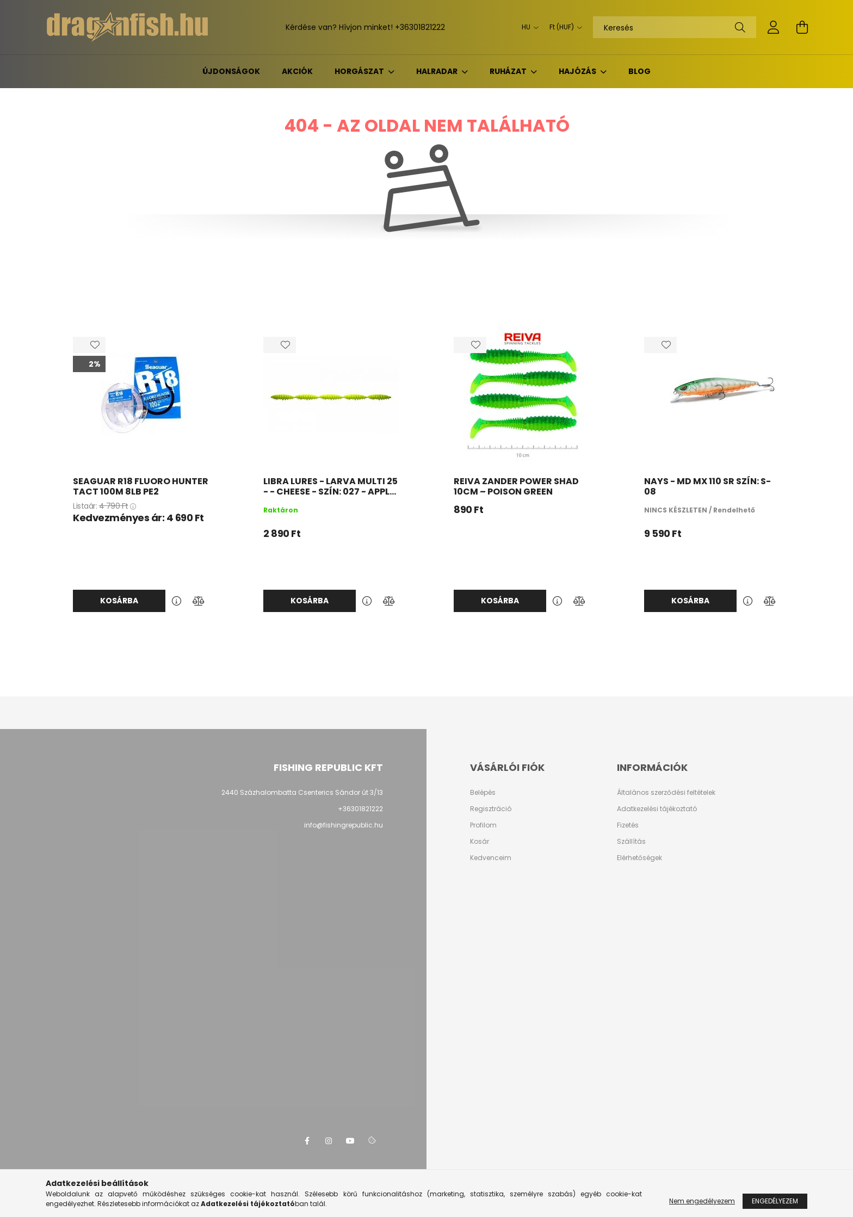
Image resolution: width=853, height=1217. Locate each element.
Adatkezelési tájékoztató (657, 809)
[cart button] (802, 27)
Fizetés (628, 825)
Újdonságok (231, 71)
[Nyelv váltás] (527, 27)
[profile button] (773, 27)
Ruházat (509, 71)
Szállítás (631, 841)
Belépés (483, 792)
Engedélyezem (775, 1201)
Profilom (483, 825)
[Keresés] (674, 27)
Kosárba (119, 600)
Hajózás (578, 71)
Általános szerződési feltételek (666, 792)
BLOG (639, 71)
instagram (328, 1141)
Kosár (479, 841)
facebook (307, 1141)
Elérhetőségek (639, 858)
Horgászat (360, 71)
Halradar (437, 71)
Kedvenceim (490, 858)
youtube (350, 1141)
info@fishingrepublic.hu (343, 825)
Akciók (297, 71)
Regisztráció (490, 809)
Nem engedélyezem (702, 1201)
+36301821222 (420, 27)
